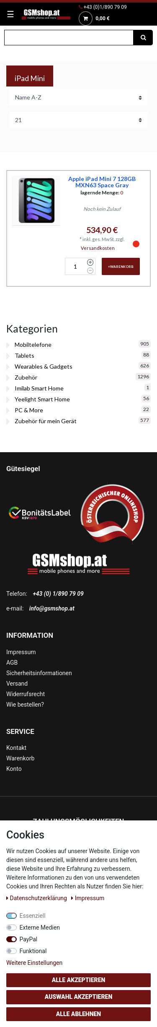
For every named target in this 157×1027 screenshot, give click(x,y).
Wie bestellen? (25, 704)
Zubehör (26, 377)
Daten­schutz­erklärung (37, 898)
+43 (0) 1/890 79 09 (58, 593)
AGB (12, 662)
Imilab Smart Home (39, 388)
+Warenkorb (121, 267)
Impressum (21, 652)
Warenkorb (20, 758)
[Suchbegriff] (69, 37)
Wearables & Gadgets (43, 366)
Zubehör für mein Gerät (46, 420)
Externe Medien (40, 927)
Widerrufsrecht (25, 694)
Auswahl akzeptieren (79, 996)
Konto (14, 768)
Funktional (33, 951)
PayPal (29, 939)
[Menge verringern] (90, 270)
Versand (17, 683)
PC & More (29, 410)
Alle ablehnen (78, 1014)
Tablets (24, 355)
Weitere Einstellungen (34, 962)
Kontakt (16, 747)
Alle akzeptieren (79, 980)
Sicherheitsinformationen (39, 673)
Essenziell (33, 915)
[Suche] (143, 37)
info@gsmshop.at (52, 608)
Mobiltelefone (33, 344)
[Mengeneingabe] (75, 266)
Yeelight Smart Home (42, 399)
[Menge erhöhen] (90, 262)
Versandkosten (98, 248)
